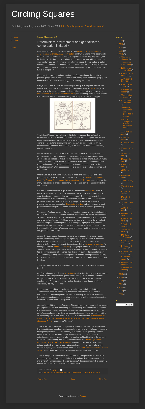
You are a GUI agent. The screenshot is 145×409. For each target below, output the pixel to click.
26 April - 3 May (127, 186)
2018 (121, 44)
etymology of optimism (94, 244)
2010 (121, 287)
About (16, 38)
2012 (121, 281)
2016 (121, 51)
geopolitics (67, 372)
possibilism (96, 372)
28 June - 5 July (127, 148)
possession (89, 191)
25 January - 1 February (126, 252)
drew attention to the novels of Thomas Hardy (56, 94)
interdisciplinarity (77, 372)
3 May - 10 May (127, 181)
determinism (58, 372)
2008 (121, 294)
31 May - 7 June (127, 170)
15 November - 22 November (126, 69)
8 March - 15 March (125, 225)
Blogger (83, 396)
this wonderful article (74, 204)
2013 (121, 277)
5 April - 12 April (127, 202)
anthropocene (48, 372)
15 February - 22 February (125, 236)
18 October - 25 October (126, 85)
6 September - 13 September (126, 102)
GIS (93, 88)
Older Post (103, 379)
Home (73, 379)
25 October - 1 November (126, 80)
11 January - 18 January (126, 263)
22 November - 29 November (126, 64)
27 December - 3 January (126, 58)
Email (13, 47)
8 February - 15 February (126, 242)
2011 (121, 284)
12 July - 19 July (127, 143)
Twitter (16, 40)
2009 (121, 291)
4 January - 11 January (126, 269)
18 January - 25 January (126, 258)
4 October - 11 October (126, 91)
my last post (70, 273)
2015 (121, 54)
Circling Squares (43, 14)
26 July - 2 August (124, 138)
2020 (121, 41)
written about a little (62, 246)
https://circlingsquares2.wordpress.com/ (82, 26)
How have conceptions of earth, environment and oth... (126, 123)
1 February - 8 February (126, 247)
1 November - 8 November (126, 74)
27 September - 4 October (126, 96)
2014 (121, 274)
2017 (121, 48)
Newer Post (42, 379)
